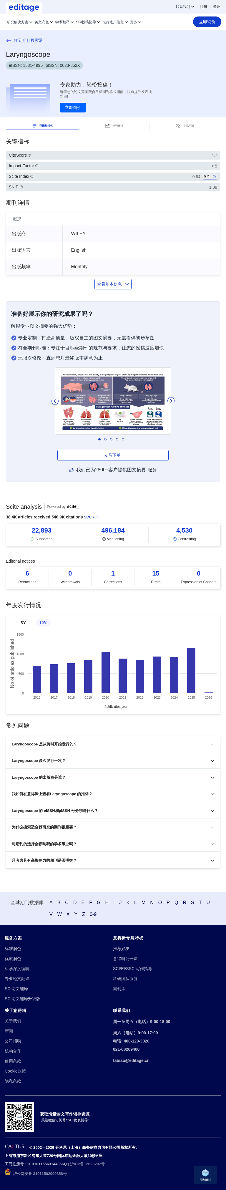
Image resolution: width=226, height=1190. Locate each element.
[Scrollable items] (113, 535)
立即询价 (73, 107)
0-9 (93, 914)
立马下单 (113, 455)
